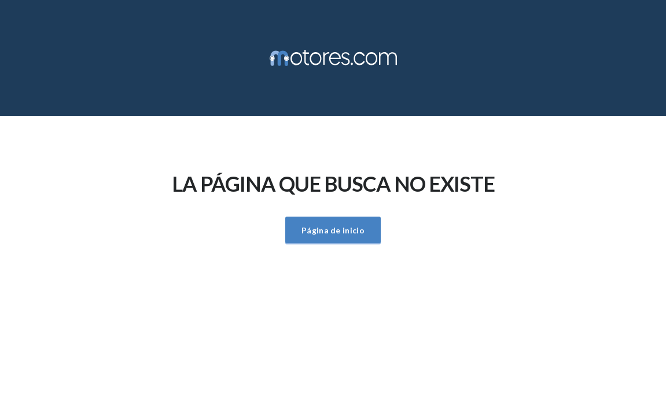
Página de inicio (333, 230)
